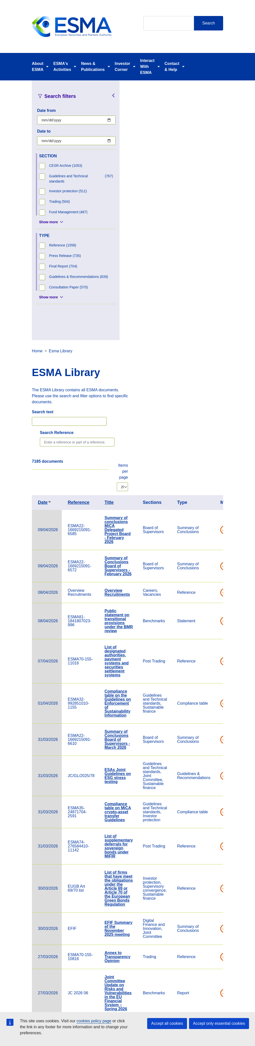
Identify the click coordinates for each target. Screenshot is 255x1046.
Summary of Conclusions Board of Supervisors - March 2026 (212, 480)
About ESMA (37, 66)
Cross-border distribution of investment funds (213, 892)
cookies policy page (93, 1021)
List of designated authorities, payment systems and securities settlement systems (212, 401)
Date (140, 242)
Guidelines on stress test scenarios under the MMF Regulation (214, 798)
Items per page (218, 212)
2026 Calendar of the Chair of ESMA (213, 769)
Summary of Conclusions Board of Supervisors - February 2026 (213, 306)
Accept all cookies (167, 1023)
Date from (46, 110)
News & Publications (93, 66)
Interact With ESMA (147, 66)
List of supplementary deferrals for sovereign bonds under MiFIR (214, 586)
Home (132, 91)
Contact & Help (172, 66)
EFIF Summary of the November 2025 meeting (214, 669)
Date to (44, 131)
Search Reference (152, 173)
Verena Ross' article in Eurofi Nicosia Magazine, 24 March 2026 (213, 922)
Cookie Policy (163, 1010)
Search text (137, 152)
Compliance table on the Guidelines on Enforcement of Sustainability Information (213, 443)
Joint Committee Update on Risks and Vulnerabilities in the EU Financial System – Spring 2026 (213, 733)
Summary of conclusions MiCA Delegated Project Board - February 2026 (213, 270)
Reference (174, 242)
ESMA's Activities (62, 66)
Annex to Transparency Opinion (213, 697)
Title (204, 242)
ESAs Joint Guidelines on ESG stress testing (213, 516)
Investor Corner (122, 66)
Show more (48, 222)
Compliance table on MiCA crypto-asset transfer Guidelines (213, 552)
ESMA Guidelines (210, 864)
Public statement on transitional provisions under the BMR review (214, 361)
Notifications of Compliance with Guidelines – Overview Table (213, 832)
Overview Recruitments (212, 333)
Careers (90, 1010)
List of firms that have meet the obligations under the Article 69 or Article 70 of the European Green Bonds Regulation (214, 629)
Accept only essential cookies (219, 1023)
